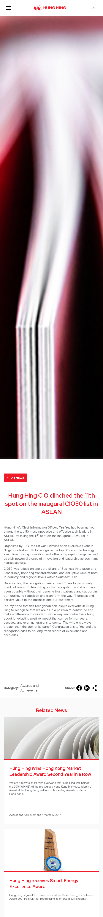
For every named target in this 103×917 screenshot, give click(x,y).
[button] (8, 8)
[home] (50, 8)
